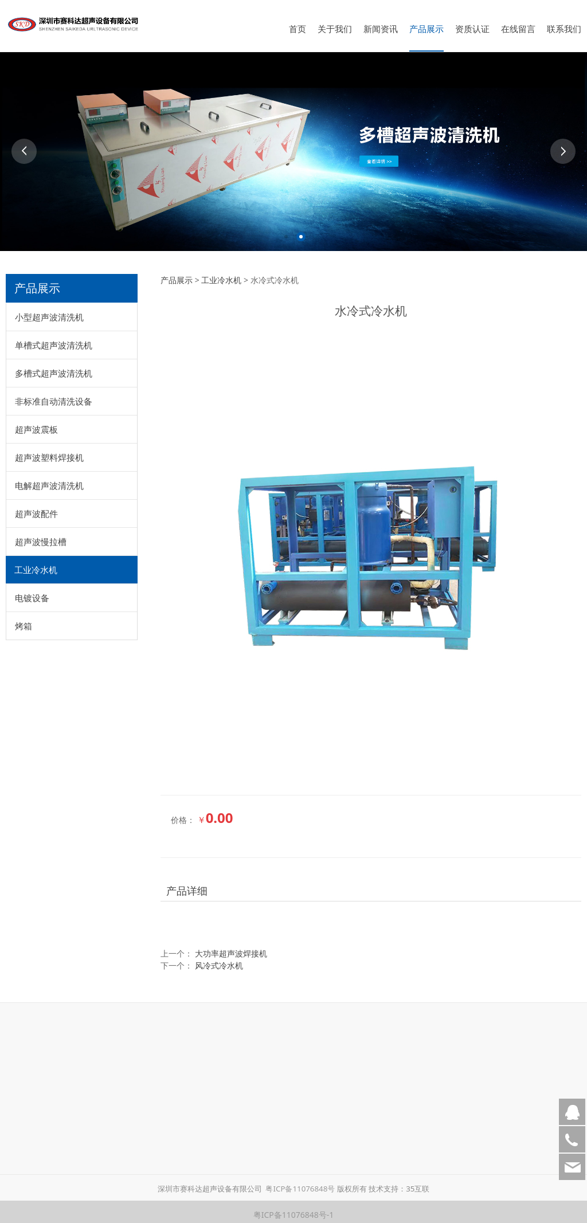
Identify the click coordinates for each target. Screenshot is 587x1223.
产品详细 (187, 885)
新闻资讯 (380, 28)
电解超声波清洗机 (49, 479)
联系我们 (564, 28)
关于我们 (335, 28)
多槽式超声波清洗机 (53, 367)
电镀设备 (32, 592)
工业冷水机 (35, 564)
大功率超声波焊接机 (231, 947)
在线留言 (518, 28)
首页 (297, 28)
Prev (24, 145)
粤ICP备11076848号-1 (293, 1209)
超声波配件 (36, 507)
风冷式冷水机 (219, 959)
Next (563, 145)
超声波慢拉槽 (40, 536)
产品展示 (426, 28)
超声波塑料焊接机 (49, 451)
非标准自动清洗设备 (53, 395)
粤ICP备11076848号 (300, 1183)
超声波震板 (36, 423)
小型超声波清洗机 (49, 311)
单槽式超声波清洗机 (53, 339)
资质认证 (472, 28)
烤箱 (23, 620)
